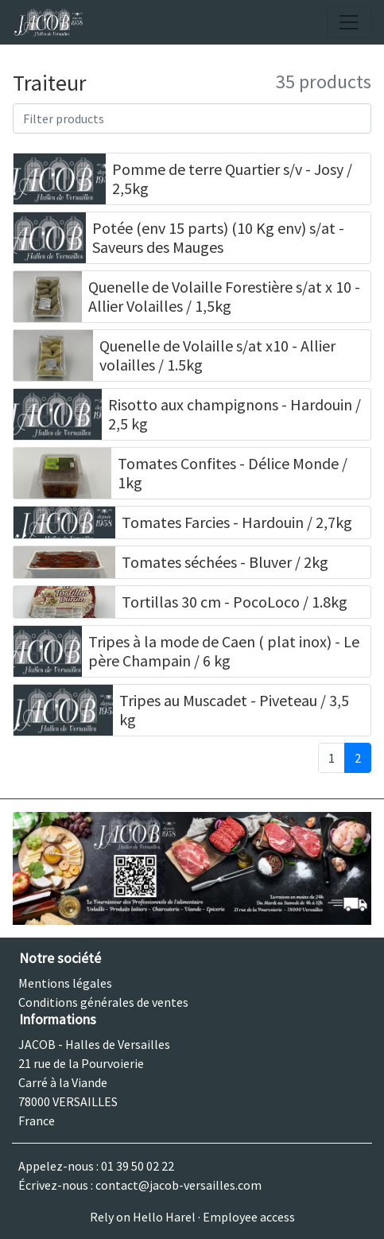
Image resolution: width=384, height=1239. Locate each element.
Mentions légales (65, 983)
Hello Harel (164, 1217)
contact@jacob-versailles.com (178, 1185)
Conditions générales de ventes (103, 1002)
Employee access (249, 1217)
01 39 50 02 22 (137, 1166)
